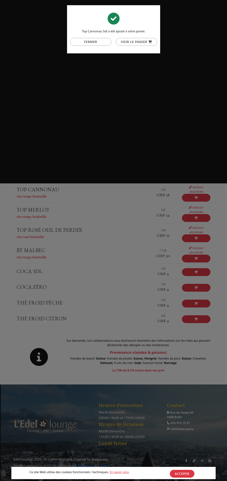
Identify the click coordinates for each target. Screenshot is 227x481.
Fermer (90, 42)
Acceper (182, 474)
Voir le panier (136, 42)
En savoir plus (119, 472)
